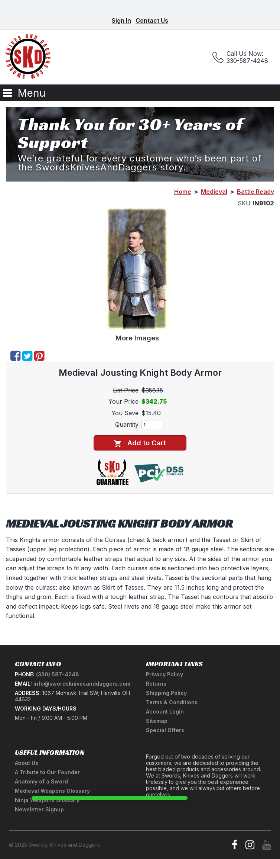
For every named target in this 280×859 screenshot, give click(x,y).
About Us (26, 763)
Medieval (214, 191)
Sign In (121, 20)
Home (182, 191)
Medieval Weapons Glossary (52, 791)
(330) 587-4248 (57, 674)
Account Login (165, 711)
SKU (244, 203)
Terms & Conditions (172, 702)
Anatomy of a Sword (41, 781)
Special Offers (165, 730)
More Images (137, 338)
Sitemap (156, 721)
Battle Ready (255, 191)
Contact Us (152, 20)
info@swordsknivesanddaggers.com (81, 683)
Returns (156, 683)
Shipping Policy (166, 693)
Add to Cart (140, 443)
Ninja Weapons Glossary (47, 800)
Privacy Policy (164, 674)
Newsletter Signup (39, 809)
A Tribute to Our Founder (47, 772)
